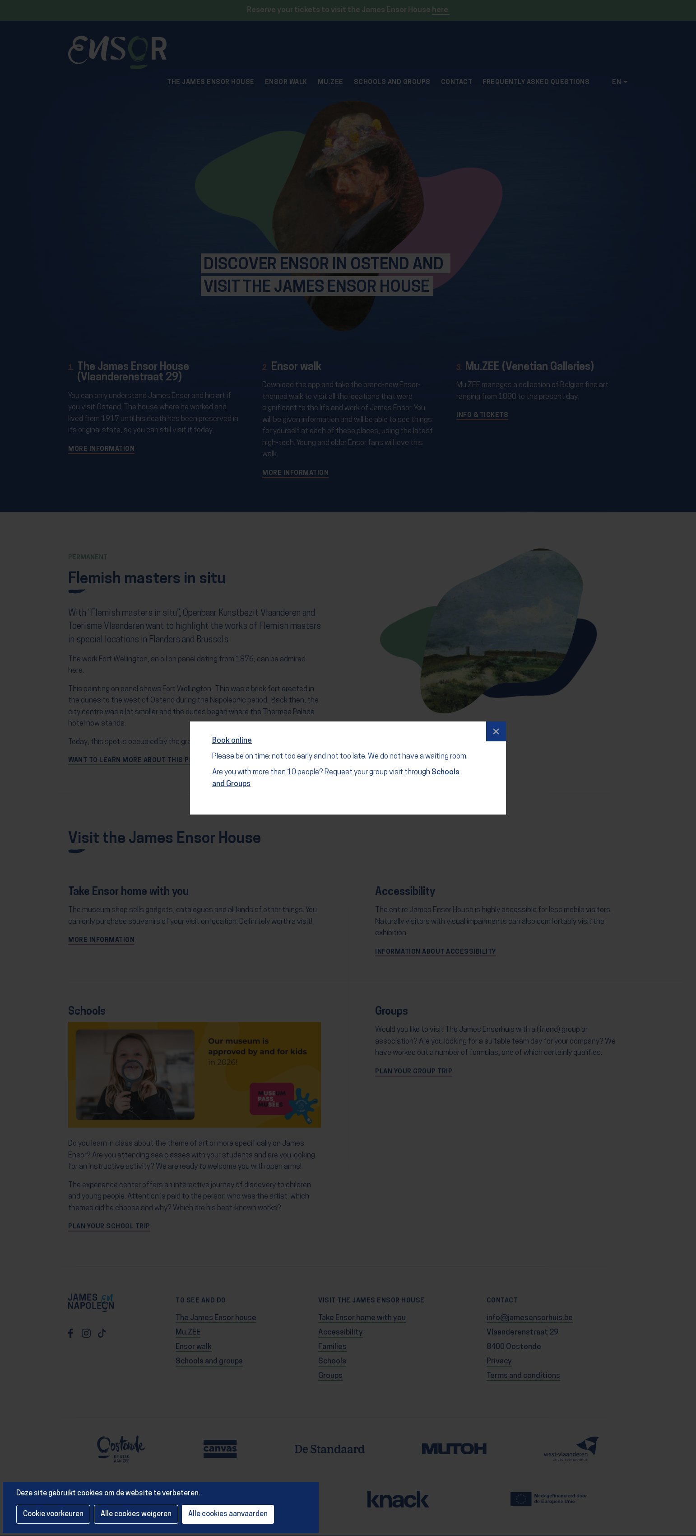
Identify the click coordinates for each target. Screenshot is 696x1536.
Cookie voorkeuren (53, 1514)
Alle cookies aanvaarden (228, 1514)
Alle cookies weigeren (136, 1514)
